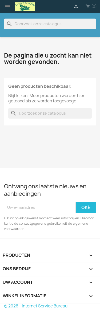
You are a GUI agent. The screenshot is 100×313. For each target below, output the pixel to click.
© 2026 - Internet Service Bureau (35, 306)
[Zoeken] (50, 24)
